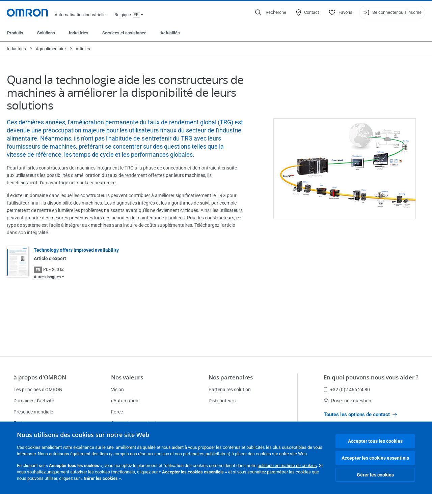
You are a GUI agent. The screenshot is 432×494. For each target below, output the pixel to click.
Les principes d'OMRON (38, 389)
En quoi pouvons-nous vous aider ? (371, 377)
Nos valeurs (127, 377)
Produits (15, 32)
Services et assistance (124, 32)
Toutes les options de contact (360, 414)
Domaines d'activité (34, 400)
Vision (117, 389)
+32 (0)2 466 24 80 (347, 389)
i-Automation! (125, 400)
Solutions (46, 32)
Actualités (170, 32)
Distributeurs (222, 400)
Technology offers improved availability (76, 250)
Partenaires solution (230, 389)
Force (117, 411)
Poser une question (347, 400)
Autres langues (47, 277)
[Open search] (271, 12)
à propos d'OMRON (40, 377)
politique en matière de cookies (287, 465)
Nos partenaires (231, 377)
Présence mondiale (33, 411)
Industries (78, 32)
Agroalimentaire (51, 48)
